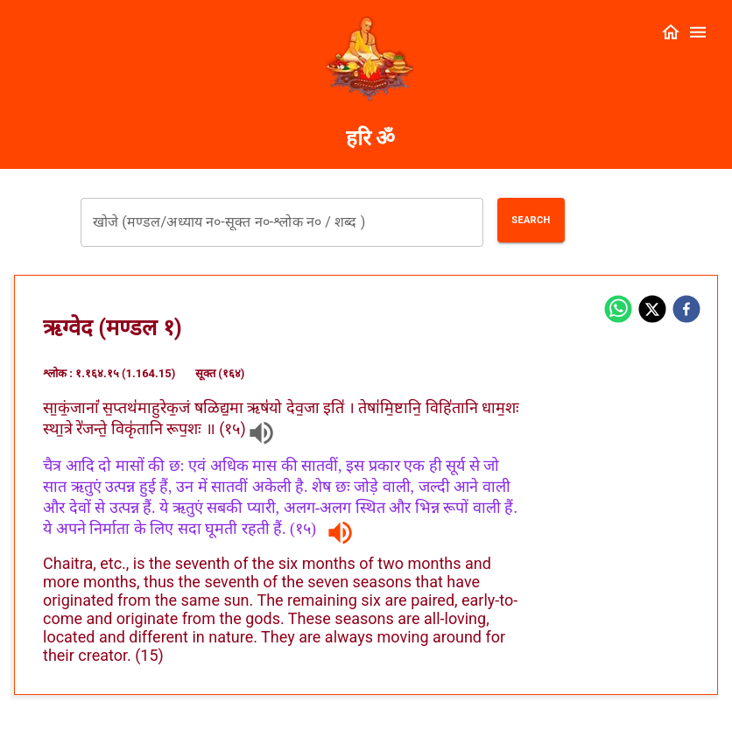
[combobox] (281, 222)
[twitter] (652, 310)
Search (530, 220)
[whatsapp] (618, 310)
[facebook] (686, 310)
